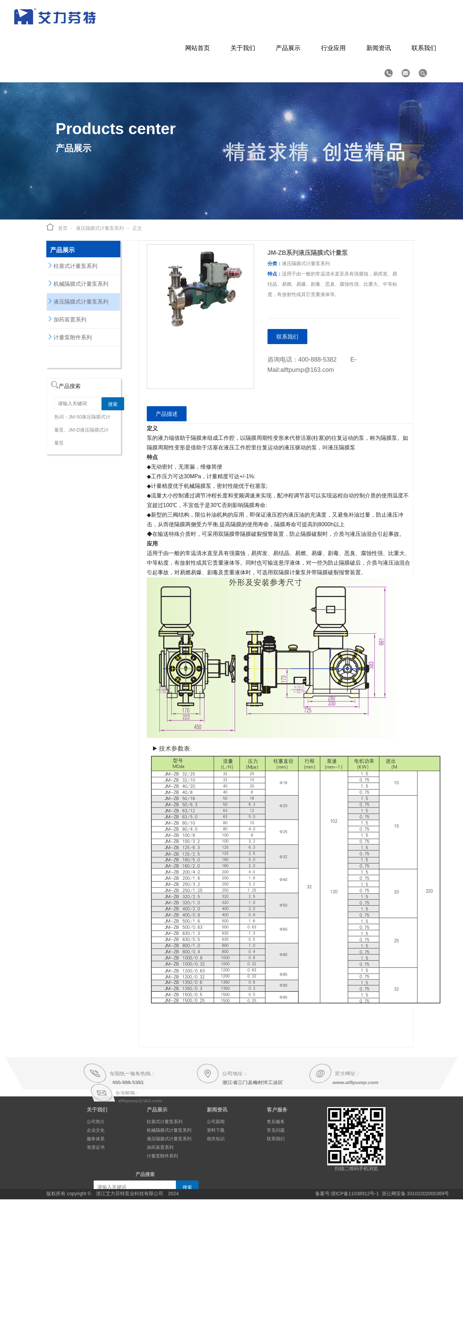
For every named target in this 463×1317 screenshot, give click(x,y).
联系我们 (287, 337)
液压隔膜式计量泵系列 (100, 228)
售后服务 (276, 1121)
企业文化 (96, 1130)
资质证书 (96, 1147)
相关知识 (216, 1138)
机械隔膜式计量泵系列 (77, 283)
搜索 (113, 404)
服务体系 (96, 1138)
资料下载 (216, 1130)
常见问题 (276, 1130)
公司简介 (96, 1121)
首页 (61, 228)
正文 (137, 228)
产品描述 (167, 414)
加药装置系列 (66, 318)
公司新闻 (216, 1121)
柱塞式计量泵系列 (72, 265)
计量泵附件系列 (69, 336)
